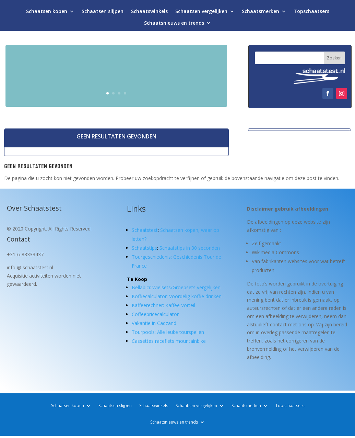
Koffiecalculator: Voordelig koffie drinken (177, 296)
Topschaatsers (311, 12)
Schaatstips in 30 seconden (189, 248)
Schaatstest (145, 230)
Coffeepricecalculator (155, 314)
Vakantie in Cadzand (154, 323)
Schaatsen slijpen (102, 12)
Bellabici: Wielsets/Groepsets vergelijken (176, 287)
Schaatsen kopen (46, 12)
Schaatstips (144, 248)
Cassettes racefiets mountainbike (169, 341)
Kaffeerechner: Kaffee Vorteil (163, 305)
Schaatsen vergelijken (201, 12)
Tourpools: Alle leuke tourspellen (168, 332)
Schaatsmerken (260, 12)
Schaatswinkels (149, 12)
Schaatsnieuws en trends (174, 24)
